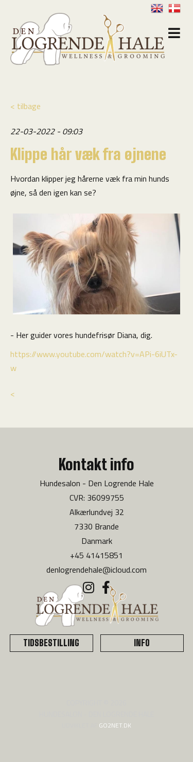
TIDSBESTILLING (51, 642)
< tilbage (25, 106)
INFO (142, 642)
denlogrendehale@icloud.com (96, 569)
